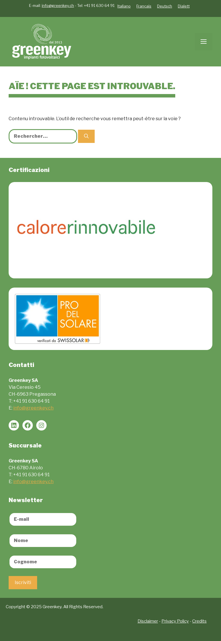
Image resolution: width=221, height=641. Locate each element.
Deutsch (164, 6)
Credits (199, 621)
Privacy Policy (175, 621)
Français (143, 6)
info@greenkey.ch (58, 5)
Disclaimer (148, 621)
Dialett (184, 6)
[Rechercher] (86, 136)
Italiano (124, 6)
